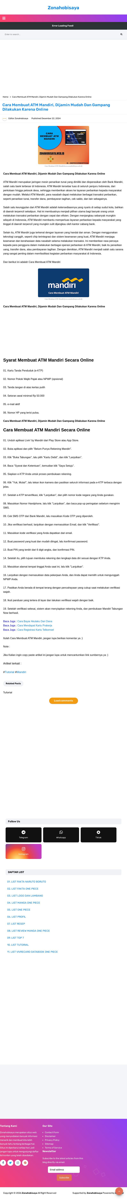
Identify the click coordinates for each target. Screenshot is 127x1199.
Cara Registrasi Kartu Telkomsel (35, 629)
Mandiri (21, 672)
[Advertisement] (63, 66)
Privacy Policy (52, 1140)
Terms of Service (53, 1147)
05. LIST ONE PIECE (18, 909)
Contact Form (52, 1132)
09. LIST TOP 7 (15, 937)
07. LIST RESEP (16, 923)
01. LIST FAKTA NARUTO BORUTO (26, 881)
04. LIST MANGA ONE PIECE (23, 902)
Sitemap (49, 1144)
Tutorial (9, 672)
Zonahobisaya (94, 1193)
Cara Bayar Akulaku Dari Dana (34, 621)
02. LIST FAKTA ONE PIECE (22, 888)
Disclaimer (50, 1136)
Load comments (63, 700)
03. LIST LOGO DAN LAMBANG (25, 895)
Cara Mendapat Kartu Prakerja (34, 625)
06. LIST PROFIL (16, 916)
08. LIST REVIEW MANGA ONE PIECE (28, 930)
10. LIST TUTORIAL (18, 944)
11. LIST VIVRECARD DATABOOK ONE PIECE (32, 951)
